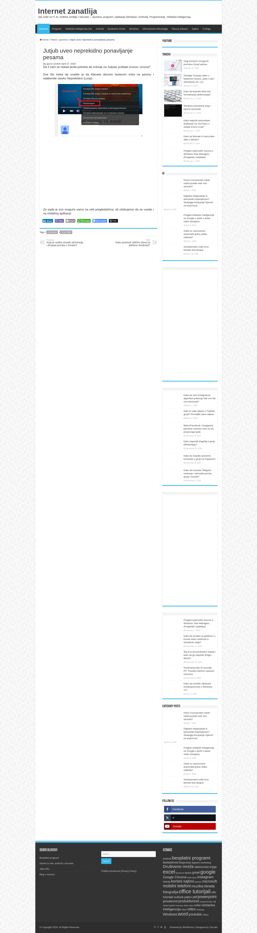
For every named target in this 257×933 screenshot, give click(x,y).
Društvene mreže (116, 28)
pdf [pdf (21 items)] (195, 897)
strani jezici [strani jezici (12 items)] (169, 905)
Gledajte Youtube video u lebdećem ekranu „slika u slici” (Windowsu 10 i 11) (199, 78)
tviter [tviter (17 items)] (198, 905)
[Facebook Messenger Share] (99, 221)
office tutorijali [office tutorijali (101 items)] (195, 891)
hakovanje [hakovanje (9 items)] (192, 877)
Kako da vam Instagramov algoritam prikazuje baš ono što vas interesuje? (200, 398)
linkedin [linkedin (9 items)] (198, 882)
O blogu (207, 28)
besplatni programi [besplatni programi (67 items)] (191, 858)
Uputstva (43, 28)
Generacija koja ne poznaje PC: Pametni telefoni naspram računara (199, 670)
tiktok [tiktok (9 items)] (186, 905)
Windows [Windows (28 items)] (170, 914)
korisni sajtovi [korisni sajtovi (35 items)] (182, 881)
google (52, 232)
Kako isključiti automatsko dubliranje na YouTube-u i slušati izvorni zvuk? (197, 123)
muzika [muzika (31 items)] (197, 886)
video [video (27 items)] (191, 909)
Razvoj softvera (180, 28)
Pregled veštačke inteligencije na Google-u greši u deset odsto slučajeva (199, 218)
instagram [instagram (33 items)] (205, 877)
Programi (56, 28)
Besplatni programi (49, 857)
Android (100, 28)
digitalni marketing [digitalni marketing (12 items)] (201, 862)
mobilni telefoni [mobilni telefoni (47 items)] (177, 886)
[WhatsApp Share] (84, 221)
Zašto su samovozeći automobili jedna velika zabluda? (195, 234)
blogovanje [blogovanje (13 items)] (185, 862)
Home (44, 39)
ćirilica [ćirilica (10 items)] (205, 915)
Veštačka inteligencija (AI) (78, 28)
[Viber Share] (59, 221)
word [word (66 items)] (183, 914)
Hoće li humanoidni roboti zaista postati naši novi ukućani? (197, 183)
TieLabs (213, 927)
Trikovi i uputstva (58, 39)
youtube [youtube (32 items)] (195, 914)
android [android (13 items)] (167, 858)
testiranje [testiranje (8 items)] (179, 905)
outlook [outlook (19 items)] (178, 897)
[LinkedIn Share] (47, 221)
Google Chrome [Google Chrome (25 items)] (175, 877)
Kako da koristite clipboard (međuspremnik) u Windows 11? (198, 686)
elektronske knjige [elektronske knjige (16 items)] (206, 866)
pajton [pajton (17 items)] (188, 897)
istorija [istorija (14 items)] (167, 881)
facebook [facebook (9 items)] (180, 873)
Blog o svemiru (47, 874)
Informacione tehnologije (155, 28)
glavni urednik (53, 63)
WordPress (188, 927)
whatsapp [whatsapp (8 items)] (200, 910)
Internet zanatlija (67, 11)
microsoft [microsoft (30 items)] (209, 881)
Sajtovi (195, 28)
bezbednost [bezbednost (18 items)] (170, 862)
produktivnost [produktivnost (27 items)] (188, 901)
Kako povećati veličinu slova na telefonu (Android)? (132, 243)
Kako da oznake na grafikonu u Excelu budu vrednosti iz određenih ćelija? (200, 639)
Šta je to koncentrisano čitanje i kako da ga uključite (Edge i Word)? (200, 655)
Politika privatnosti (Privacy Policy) (119, 871)
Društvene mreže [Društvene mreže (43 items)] (178, 866)
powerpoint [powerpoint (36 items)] (207, 896)
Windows (134, 28)
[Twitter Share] (113, 221)
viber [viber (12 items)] (184, 909)
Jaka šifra (45, 869)
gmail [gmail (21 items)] (196, 872)
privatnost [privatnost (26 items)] (170, 901)
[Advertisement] (190, 325)
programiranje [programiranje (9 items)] (206, 902)
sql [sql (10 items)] (214, 901)
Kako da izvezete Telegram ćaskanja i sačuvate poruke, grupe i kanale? (198, 473)
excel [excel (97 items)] (169, 872)
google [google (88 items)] (207, 872)
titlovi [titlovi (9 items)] (191, 905)
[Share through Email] (70, 221)
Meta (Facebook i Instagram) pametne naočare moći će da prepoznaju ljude (199, 428)
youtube (66, 232)
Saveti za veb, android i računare (57, 863)
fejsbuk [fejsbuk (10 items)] (188, 873)
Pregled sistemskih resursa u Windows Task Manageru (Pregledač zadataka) (198, 154)
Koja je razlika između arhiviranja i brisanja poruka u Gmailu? (65, 243)
